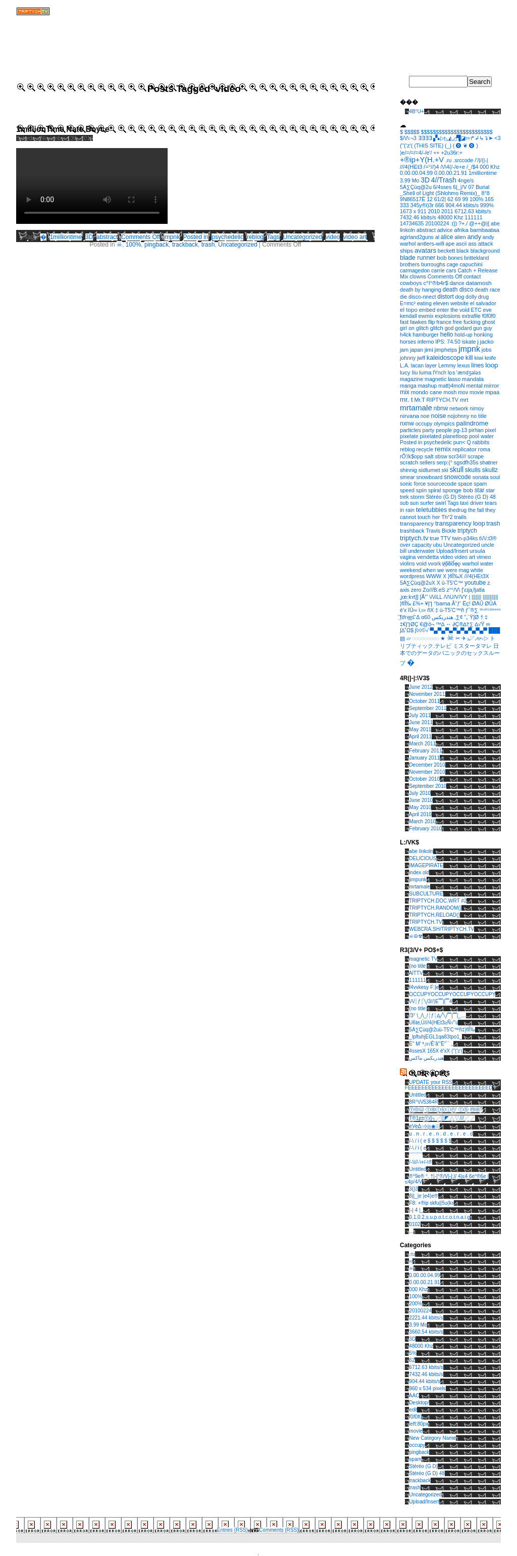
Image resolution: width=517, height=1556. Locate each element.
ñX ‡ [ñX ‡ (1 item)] (432, 610)
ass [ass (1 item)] (472, 244)
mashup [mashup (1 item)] (427, 386)
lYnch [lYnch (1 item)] (439, 372)
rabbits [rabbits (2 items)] (481, 442)
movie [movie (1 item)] (477, 392)
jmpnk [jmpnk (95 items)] (469, 349)
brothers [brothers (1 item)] (410, 264)
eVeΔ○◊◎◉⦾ (424, 1126)
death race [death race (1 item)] (487, 290)
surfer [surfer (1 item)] (427, 503)
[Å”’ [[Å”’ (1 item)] (424, 597)
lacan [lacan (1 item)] (417, 365)
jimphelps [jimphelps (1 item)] (445, 350)
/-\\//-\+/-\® (420, 1162)
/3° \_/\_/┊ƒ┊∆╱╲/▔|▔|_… (437, 1015)
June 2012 (421, 687)
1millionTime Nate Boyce (62, 129)
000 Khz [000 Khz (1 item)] (489, 167)
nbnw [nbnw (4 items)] (441, 408)
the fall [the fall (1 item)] (476, 510)
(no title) (418, 966)
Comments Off (140, 237)
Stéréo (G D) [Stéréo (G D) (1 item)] (441, 497)
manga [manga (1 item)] (408, 386)
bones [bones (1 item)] (455, 258)
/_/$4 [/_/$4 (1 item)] (473, 167)
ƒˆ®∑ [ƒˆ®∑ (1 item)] (472, 610)
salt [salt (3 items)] (429, 456)
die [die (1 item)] (403, 297)
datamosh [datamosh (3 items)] (479, 282)
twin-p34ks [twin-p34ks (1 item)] (465, 538)
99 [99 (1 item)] (465, 199)
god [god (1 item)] (449, 328)
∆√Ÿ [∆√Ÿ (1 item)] (479, 624)
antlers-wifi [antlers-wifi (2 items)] (430, 244)
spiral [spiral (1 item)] (434, 490)
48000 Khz (421, 1346)
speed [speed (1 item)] (407, 490)
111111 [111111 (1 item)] (473, 217)
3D (89, 237)
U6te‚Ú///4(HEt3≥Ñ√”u (433, 1022)
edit (413, 1409)
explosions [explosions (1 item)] (447, 316)
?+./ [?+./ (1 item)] (463, 223)
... (411, 1231)
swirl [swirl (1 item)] (440, 503)
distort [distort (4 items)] (445, 296)
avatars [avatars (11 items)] (425, 250)
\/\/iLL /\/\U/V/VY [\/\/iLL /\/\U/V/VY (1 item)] (448, 597)
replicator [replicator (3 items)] (464, 449)
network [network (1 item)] (458, 408)
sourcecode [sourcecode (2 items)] (441, 484)
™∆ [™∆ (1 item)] (440, 624)
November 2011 (427, 694)
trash (208, 244)
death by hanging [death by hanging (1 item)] (420, 290)
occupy (417, 1445)
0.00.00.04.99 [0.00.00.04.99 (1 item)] (416, 173)
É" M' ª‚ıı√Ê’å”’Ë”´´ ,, (431, 1044)
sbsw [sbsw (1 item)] (441, 456)
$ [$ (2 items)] (401, 132)
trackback (185, 244)
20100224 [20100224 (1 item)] (437, 223)
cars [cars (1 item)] (451, 270)
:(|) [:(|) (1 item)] (453, 223)
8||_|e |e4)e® (423, 1196)
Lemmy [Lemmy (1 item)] (447, 365)
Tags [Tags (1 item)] (453, 503)
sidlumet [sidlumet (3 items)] (429, 469)
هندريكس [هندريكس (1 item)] (442, 617)
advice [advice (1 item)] (445, 230)
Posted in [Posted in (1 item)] (411, 442)
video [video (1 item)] (446, 557)
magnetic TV (423, 959)
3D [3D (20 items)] (425, 180)
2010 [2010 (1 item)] (434, 211)
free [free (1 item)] (457, 322)
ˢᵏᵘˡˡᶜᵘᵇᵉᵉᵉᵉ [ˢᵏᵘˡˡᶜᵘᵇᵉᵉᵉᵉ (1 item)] (490, 610)
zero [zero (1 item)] (416, 590)
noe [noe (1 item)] (425, 416)
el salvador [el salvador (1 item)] (483, 303)
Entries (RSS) (232, 1530)
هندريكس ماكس (426, 1058)
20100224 (420, 1310)
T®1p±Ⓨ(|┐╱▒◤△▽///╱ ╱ (442, 1118)
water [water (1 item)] (486, 563)
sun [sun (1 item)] (414, 503)
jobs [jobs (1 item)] (487, 350)
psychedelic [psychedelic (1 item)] (438, 442)
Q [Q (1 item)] (469, 442)
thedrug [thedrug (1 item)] (457, 510)
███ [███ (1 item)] (494, 630)
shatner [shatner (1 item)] (489, 462)
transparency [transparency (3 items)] (417, 523)
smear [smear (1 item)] (407, 477)
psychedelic (227, 237)
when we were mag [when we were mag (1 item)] (446, 570)
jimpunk (417, 879)
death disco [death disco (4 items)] (458, 289)
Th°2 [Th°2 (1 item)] (447, 517)
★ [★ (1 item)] (442, 638)
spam (415, 1459)
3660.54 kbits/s (426, 1332)
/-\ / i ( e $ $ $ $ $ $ (430, 1141)
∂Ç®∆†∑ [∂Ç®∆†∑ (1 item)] (463, 624)
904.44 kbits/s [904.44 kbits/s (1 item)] (462, 205)
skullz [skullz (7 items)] (490, 470)
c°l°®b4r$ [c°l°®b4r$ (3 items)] (435, 282)
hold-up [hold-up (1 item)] (463, 335)
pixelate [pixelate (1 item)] (409, 436)
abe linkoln (421, 851)
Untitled (417, 1095)
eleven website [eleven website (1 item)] (451, 303)
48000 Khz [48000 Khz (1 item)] (450, 217)
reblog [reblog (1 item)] (407, 449)
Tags (273, 237)
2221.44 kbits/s (426, 1318)
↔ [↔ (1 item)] (448, 624)
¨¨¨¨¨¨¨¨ (416, 1155)
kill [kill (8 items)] (469, 357)
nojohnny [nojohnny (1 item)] (458, 416)
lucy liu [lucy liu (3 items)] (409, 372)
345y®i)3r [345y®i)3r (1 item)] (422, 205)
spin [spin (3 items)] (421, 490)
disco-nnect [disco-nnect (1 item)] (422, 297)
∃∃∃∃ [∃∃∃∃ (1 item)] (425, 138)
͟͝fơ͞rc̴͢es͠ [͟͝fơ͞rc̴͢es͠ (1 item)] (407, 617)
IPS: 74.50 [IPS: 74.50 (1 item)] (447, 342)
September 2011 (427, 708)
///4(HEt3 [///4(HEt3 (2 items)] (411, 167)
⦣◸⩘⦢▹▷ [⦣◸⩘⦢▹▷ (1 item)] (477, 638)
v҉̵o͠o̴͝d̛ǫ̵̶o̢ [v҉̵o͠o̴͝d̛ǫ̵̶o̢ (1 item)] (451, 563)
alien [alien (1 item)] (460, 237)
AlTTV (416, 973)
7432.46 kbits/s (426, 1374)
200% (415, 1303)
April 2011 (420, 736)
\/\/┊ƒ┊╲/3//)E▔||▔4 (430, 1001)
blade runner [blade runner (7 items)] (418, 257)
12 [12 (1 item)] (430, 199)
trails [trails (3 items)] (460, 516)
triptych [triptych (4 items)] (467, 530)
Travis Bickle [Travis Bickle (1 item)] (441, 531)
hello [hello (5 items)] (446, 334)
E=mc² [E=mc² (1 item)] (408, 303)
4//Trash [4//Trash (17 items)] (443, 180)
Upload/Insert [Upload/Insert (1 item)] (452, 551)
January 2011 (424, 758)
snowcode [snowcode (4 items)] (457, 477)
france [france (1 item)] (443, 322)
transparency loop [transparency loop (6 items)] (460, 523)
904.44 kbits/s (424, 1381)
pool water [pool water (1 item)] (481, 436)
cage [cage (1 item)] (452, 264)
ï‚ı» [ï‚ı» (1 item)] (422, 610)
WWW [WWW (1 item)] (433, 576)
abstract (107, 237)
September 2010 (427, 786)
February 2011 (425, 750)
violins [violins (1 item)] (407, 563)
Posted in (196, 237)
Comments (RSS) (278, 1530)
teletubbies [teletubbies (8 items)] (431, 509)
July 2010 (420, 793)
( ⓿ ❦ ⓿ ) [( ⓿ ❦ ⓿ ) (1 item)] (465, 146)
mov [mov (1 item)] (463, 392)
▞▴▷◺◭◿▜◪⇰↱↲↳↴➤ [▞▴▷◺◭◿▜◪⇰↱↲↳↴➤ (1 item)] (463, 138)
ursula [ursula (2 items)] (477, 551)
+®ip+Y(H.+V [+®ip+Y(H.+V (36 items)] (422, 160)
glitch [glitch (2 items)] (436, 328)
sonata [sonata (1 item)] (481, 477)
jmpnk (172, 237)
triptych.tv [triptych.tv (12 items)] (414, 538)
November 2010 (427, 772)
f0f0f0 (415, 1417)
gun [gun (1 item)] (477, 328)
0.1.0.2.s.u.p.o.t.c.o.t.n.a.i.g (439, 1217)
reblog (255, 237)
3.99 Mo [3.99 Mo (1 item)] (410, 180)
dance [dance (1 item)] (457, 283)
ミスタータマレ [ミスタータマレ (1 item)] (472, 646)
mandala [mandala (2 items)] (473, 379)
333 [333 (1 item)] (404, 205)
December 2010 (427, 765)
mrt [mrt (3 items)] (464, 399)
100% (133, 244)
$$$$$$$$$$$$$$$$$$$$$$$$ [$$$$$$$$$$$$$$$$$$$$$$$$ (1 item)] (456, 132)
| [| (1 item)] (469, 597)
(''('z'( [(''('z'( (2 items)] (406, 146)
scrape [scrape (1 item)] (476, 456)
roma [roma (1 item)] (484, 449)
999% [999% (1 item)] (487, 205)
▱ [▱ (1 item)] (408, 638)
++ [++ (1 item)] (436, 153)
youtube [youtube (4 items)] (475, 582)
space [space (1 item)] (465, 484)
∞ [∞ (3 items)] (488, 624)
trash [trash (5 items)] (493, 523)
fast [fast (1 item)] (404, 322)
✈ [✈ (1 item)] (463, 638)
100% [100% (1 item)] (476, 199)
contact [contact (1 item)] (472, 276)
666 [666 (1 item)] (439, 205)
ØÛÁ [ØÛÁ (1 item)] (490, 603)
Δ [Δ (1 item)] (418, 617)
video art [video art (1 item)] (464, 557)
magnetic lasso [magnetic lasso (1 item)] (442, 379)
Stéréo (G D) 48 (427, 1473)
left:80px (418, 1424)
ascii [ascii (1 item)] (461, 244)
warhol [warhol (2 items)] (470, 563)
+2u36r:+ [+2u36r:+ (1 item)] (451, 153)
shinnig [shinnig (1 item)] (408, 470)
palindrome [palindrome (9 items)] (472, 423)
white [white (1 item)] (477, 570)
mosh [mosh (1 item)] (449, 392)
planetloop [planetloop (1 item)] (455, 436)
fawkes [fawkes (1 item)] (418, 322)
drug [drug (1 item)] (483, 297)
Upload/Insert (424, 1501)
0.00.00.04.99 (424, 1275)
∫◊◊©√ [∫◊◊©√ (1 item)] (422, 630)
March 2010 (422, 821)
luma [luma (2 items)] (425, 372)
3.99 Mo (418, 1325)
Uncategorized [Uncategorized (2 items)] (461, 545)
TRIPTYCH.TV (425, 922)
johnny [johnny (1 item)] (408, 358)
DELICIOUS (422, 858)
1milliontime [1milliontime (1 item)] (483, 173)
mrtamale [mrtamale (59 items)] (416, 407)
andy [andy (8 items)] (474, 237)
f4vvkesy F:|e (424, 987)
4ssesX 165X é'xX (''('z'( (435, 1051)
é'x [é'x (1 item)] (403, 610)
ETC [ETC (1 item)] (476, 310)
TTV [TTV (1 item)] (446, 538)
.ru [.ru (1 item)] (448, 160)
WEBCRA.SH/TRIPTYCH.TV (441, 929)
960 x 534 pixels (427, 1388)
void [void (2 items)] (421, 563)
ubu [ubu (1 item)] (437, 545)
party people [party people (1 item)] (437, 430)
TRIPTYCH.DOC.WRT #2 (438, 901)
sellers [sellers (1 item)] (427, 462)
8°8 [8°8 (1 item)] (486, 193)
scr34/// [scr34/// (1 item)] (458, 456)
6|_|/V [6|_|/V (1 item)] (460, 187)
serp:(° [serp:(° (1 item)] (445, 462)
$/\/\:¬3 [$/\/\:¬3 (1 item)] (408, 138)
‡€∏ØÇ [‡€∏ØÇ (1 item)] (409, 624)
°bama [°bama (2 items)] (442, 603)
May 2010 (420, 807)
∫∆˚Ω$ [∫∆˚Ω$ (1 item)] (406, 630)
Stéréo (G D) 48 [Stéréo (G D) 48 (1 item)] (477, 497)
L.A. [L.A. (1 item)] (404, 365)
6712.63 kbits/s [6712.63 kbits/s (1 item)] (473, 211)
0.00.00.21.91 (424, 1282)
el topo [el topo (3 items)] (409, 309)
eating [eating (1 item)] (424, 303)
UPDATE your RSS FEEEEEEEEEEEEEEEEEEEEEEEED (448, 1085)
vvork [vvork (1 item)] (434, 563)
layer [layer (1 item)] (431, 365)
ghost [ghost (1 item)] (488, 322)
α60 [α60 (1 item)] (425, 617)
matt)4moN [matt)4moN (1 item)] (451, 386)
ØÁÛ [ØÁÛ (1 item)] (477, 603)
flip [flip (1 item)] (431, 322)
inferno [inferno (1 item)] (426, 342)
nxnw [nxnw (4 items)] (407, 423)
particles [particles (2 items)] (410, 430)
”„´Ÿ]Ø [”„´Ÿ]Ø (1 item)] (471, 617)
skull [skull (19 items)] (456, 469)
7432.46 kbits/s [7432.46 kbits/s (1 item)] (418, 217)
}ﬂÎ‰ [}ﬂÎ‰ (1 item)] (405, 603)
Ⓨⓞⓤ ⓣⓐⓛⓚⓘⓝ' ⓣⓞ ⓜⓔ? (446, 1109)
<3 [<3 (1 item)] (497, 138)
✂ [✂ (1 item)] (457, 638)
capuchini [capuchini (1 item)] (471, 264)
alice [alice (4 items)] (447, 237)
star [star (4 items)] (480, 490)
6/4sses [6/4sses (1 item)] (442, 187)
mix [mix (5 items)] (404, 392)
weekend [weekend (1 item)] (411, 570)
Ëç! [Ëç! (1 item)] (466, 603)
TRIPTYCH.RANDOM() (435, 908)
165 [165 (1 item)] (489, 199)
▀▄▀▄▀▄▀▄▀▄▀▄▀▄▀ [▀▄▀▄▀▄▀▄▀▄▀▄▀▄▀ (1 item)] (458, 630)
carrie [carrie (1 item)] (438, 270)
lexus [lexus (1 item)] (463, 365)
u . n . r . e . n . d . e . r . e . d (441, 1134)
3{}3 (413, 1189)
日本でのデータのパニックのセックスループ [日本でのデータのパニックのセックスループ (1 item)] (450, 654)
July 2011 (420, 715)
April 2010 (420, 814)
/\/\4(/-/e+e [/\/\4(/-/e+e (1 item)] (452, 167)
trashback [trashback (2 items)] (412, 531)
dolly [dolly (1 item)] (471, 297)
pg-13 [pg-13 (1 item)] (460, 430)
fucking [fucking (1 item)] (472, 322)
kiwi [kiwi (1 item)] (478, 358)
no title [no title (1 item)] (478, 416)
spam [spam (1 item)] (480, 484)
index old (419, 872)
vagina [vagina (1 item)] (408, 557)
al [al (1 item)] (437, 237)
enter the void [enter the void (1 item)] (453, 310)
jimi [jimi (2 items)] (429, 350)
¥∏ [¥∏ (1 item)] (429, 603)
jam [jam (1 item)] (404, 350)
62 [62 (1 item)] (450, 199)
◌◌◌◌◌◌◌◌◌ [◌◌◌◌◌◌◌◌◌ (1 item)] (425, 638)
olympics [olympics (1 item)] (444, 423)
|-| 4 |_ (416, 1210)
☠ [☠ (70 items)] (450, 637)
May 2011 (420, 729)
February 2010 (425, 828)
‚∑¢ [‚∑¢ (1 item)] (459, 617)
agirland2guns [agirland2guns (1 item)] (417, 237)
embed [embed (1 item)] (427, 310)
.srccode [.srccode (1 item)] (463, 160)
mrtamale (419, 886)
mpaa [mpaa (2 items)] (492, 392)
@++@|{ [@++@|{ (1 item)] (479, 223)
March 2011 (422, 743)
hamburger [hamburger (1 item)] (425, 335)
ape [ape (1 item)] (450, 244)
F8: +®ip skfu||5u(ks (431, 1203)
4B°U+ (416, 111)
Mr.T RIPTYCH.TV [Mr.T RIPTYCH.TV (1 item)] (436, 400)
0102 (414, 1224)
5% (412, 1353)
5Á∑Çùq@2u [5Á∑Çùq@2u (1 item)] (416, 187)
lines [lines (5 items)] (477, 365)
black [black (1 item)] (462, 251)
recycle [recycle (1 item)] (424, 449)
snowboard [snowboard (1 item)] (429, 477)
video (333, 237)
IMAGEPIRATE (426, 865)
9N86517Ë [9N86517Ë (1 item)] (412, 199)
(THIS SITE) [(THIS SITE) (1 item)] (428, 146)
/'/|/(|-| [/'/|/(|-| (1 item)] (481, 160)
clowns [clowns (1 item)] (417, 276)
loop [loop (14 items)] (491, 365)
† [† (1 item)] (481, 617)
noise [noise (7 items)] (438, 415)
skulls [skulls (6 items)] (473, 470)
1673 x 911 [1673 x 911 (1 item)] (413, 211)
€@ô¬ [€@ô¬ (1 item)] (427, 624)
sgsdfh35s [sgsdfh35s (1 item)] (466, 462)
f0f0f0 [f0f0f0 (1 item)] (489, 316)
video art (355, 237)
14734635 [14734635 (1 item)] (412, 223)
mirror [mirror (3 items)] (491, 385)
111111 (417, 980)
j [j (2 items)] (478, 342)
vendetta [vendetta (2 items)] (428, 557)
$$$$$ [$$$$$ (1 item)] (412, 132)
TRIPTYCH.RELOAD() (434, 915)
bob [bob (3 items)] (441, 257)
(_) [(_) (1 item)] (448, 146)
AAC (414, 1395)
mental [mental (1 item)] (475, 386)
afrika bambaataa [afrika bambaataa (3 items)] (476, 229)
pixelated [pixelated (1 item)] (431, 436)
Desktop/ (419, 1402)
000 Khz (418, 1289)
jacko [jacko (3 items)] (487, 341)
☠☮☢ (416, 936)
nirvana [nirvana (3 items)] (409, 415)
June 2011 (421, 722)
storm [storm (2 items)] (417, 497)
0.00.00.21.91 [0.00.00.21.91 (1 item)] (450, 173)
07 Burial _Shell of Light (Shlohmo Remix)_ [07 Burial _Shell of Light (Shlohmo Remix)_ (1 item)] (444, 190)
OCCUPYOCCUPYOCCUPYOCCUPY (452, 994)
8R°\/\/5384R (423, 1102)
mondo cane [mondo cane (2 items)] (426, 392)
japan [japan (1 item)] (416, 350)
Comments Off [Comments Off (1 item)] (445, 276)
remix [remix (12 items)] (443, 449)
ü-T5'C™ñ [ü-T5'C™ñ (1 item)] (452, 610)
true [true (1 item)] (434, 538)
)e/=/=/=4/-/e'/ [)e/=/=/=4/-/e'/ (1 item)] (416, 153)
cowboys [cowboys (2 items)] (411, 283)
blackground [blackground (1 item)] (485, 251)
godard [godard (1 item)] (463, 328)
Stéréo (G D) (423, 1466)
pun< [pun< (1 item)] (459, 442)
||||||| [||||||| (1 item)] (476, 597)
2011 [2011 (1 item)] (447, 211)
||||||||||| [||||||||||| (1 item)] (490, 597)
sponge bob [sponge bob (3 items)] (457, 490)
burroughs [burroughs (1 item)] (433, 264)
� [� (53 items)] (411, 662)
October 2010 (424, 779)
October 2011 (424, 701)
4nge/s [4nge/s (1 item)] (465, 180)
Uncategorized (302, 237)
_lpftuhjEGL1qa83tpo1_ (435, 1037)
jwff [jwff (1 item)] (421, 358)
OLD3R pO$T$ (428, 1073)
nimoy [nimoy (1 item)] (477, 408)
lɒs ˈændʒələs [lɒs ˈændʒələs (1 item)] (464, 372)
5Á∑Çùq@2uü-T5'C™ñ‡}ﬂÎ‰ (442, 1029)
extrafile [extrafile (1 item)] (471, 316)
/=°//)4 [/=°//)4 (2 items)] (431, 167)
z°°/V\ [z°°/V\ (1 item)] (453, 590)
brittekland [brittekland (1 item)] (476, 258)
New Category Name (432, 1438)
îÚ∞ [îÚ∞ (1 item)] (412, 610)
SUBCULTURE (426, 894)
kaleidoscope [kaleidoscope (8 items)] (445, 357)
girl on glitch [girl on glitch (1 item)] (414, 328)
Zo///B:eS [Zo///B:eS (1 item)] (434, 590)
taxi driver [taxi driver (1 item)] (471, 503)
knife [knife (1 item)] (490, 358)
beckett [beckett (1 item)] (446, 251)
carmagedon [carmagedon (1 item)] (415, 270)
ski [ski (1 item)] (445, 470)
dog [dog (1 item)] (459, 297)
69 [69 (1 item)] (458, 199)
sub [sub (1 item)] (404, 503)
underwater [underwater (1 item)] (421, 551)
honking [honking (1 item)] (483, 335)
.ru (412, 1254)
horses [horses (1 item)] (408, 342)
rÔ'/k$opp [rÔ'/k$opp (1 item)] (411, 456)
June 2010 (421, 800)
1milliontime (66, 237)
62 (412, 1360)
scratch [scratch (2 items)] (409, 462)
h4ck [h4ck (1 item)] (405, 335)
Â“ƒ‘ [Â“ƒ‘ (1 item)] (456, 603)
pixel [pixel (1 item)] (490, 430)
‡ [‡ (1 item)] (486, 617)
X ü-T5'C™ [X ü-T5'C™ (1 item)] (450, 583)
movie (416, 1431)
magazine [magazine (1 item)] (411, 379)
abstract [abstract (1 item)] (426, 230)
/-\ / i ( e (417, 1148)
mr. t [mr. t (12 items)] (406, 399)
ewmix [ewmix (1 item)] (426, 316)
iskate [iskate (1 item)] (469, 342)
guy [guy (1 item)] (488, 328)
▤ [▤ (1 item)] (402, 638)
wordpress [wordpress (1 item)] (412, 576)
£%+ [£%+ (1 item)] (418, 603)
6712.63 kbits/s (426, 1367)
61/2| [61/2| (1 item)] (440, 199)
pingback (156, 244)
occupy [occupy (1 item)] (424, 423)
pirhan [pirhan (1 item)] (476, 430)
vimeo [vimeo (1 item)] (484, 557)
